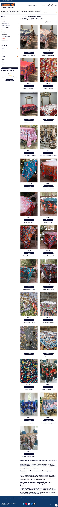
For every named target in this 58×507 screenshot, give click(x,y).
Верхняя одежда (5, 23)
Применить (9, 68)
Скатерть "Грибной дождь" (48, 289)
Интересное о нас (8, 497)
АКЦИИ (3, 38)
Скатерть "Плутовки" (48, 222)
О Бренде (9, 11)
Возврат (23, 497)
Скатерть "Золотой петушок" (29, 289)
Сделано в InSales (53, 504)
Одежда (3, 21)
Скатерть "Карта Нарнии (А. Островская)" (48, 155)
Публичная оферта (25, 500)
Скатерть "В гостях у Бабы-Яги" (29, 55)
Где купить (24, 11)
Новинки (3, 18)
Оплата (19, 497)
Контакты (12, 13)
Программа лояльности (34, 11)
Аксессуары (4, 29)
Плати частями (5, 13)
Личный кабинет (33, 500)
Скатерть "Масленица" (29, 122)
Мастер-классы (5, 40)
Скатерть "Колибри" (29, 389)
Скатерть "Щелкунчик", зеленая (48, 389)
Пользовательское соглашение (32, 497)
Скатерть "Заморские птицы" (48, 55)
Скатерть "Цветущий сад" (29, 189)
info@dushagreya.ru (5, 504)
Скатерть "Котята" (29, 423)
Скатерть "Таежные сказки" (29, 322)
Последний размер (6, 36)
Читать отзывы (9, 80)
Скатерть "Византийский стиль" (29, 456)
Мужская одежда (5, 27)
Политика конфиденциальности (46, 497)
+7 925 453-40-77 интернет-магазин (8, 503)
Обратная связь (16, 11)
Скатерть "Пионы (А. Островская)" (29, 155)
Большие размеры (6, 25)
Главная (3, 11)
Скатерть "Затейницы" (48, 88)
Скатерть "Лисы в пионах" (48, 255)
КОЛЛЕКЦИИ (4, 34)
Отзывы (18, 13)
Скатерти (24, 16)
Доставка (15, 497)
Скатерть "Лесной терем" (48, 356)
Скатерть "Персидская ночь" (29, 255)
